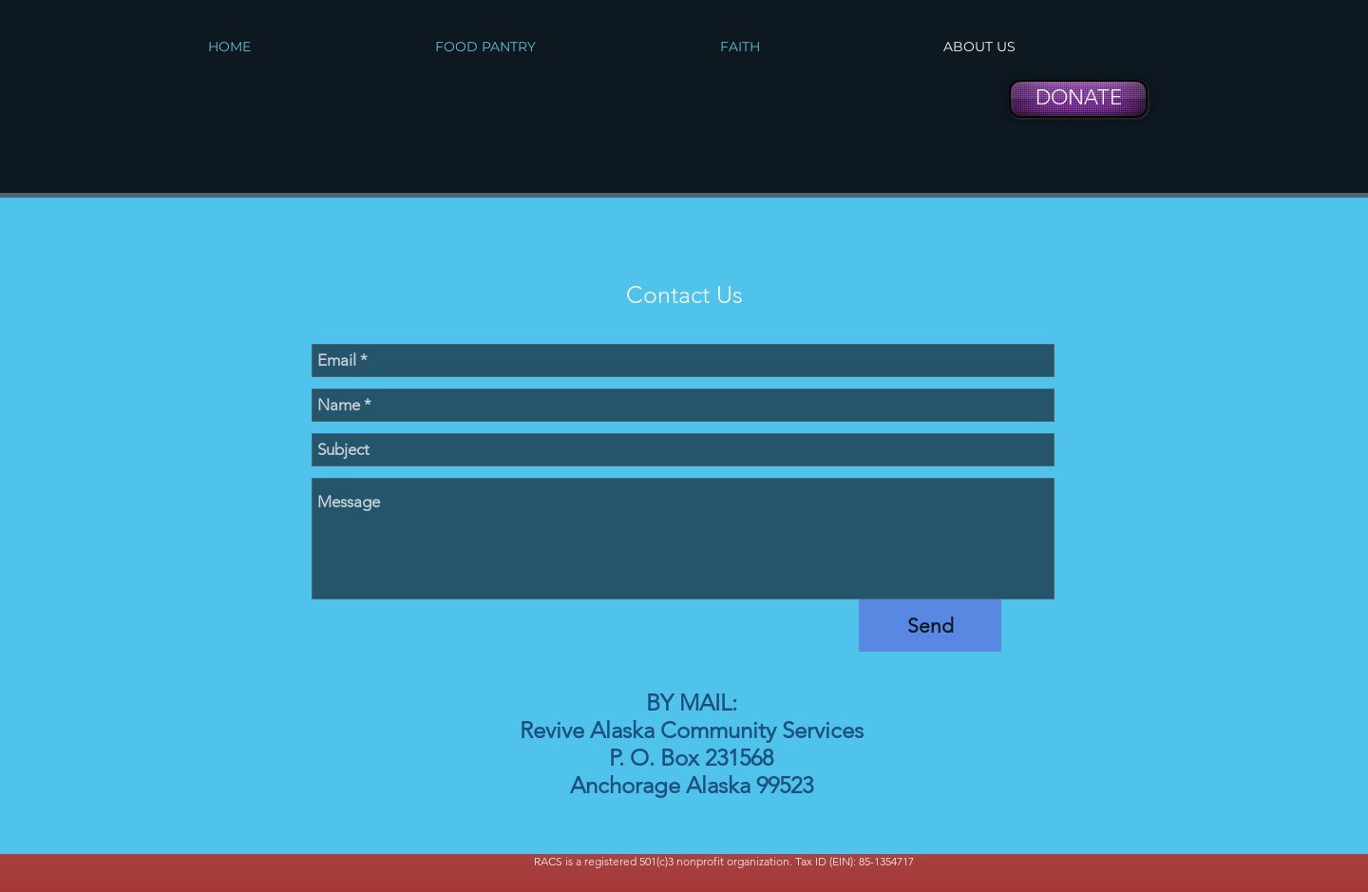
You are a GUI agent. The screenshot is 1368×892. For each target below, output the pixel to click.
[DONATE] (1078, 99)
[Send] (930, 625)
